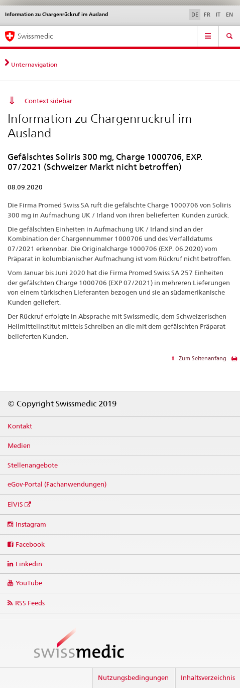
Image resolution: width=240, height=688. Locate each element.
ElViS (15, 504)
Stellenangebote (33, 465)
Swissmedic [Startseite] (35, 36)
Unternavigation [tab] (34, 64)
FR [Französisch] (207, 14)
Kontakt (20, 426)
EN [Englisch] (229, 14)
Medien (19, 445)
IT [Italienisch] (218, 14)
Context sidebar (48, 101)
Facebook (30, 544)
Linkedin (29, 564)
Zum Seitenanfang (201, 358)
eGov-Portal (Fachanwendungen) (57, 484)
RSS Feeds (30, 603)
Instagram (31, 524)
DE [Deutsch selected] (194, 14)
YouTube (29, 583)
